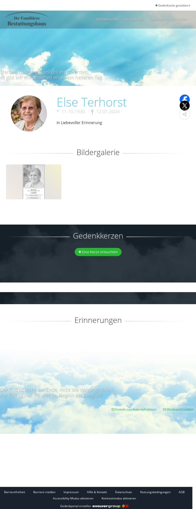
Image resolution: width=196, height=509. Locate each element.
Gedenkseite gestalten (172, 5)
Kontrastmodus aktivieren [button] (119, 498)
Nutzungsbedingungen (155, 492)
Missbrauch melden (178, 409)
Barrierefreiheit (14, 492)
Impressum (71, 492)
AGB (182, 492)
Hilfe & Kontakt (97, 492)
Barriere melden (44, 492)
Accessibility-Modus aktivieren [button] (73, 498)
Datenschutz (123, 492)
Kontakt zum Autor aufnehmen (134, 409)
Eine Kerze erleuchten (98, 252)
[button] (184, 114)
